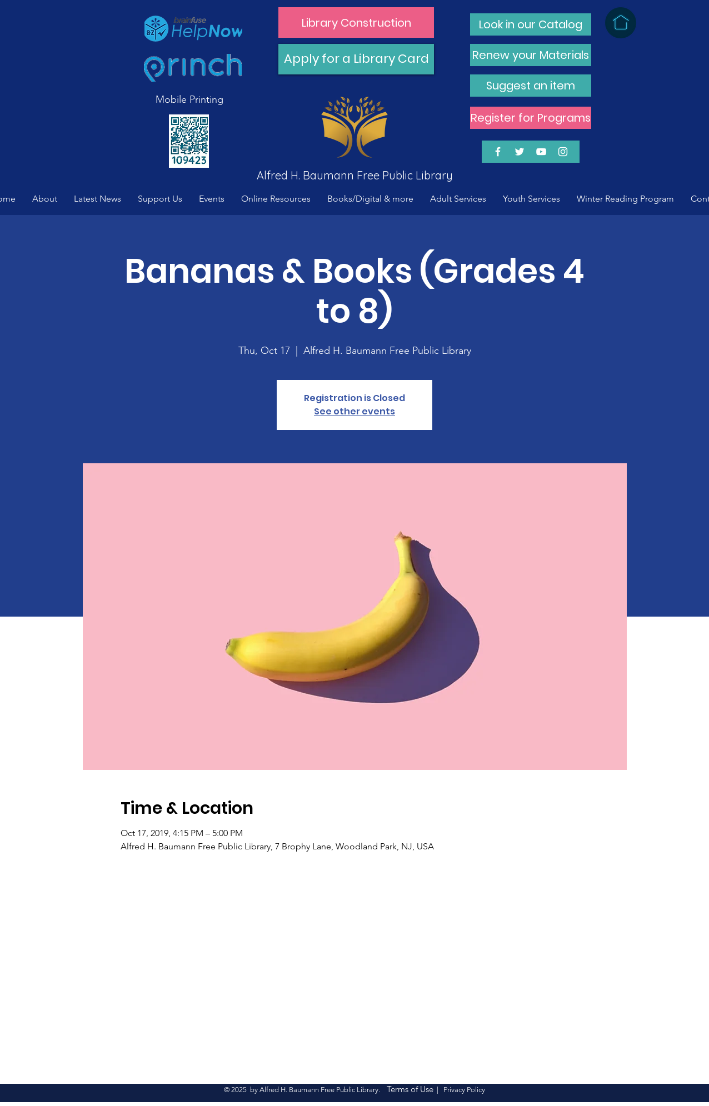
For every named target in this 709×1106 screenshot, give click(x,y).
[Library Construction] (356, 22)
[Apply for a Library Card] (356, 59)
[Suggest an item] (530, 85)
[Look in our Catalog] (530, 24)
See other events (354, 411)
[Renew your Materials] (530, 55)
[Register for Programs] (530, 118)
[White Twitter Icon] (519, 152)
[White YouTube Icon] (541, 152)
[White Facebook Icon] (498, 152)
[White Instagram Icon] (563, 152)
